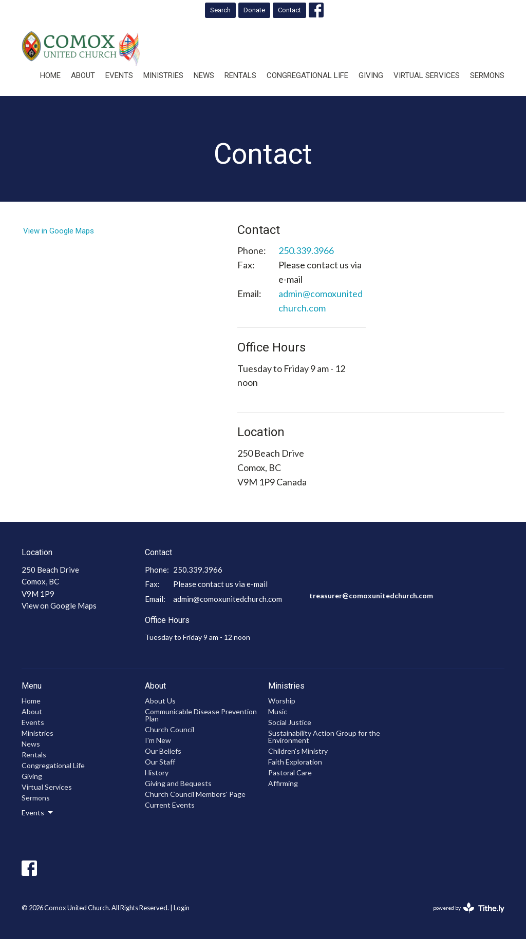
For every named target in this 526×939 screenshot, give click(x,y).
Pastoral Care (290, 772)
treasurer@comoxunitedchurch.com (371, 595)
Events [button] (38, 813)
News (204, 75)
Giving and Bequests (178, 783)
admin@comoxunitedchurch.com (320, 301)
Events (119, 75)
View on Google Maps (59, 605)
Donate (254, 10)
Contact (289, 10)
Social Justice (289, 722)
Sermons (487, 75)
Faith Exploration (295, 761)
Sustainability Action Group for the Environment (324, 737)
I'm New (158, 740)
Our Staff (160, 761)
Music (277, 711)
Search (220, 10)
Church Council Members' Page (195, 794)
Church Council (169, 729)
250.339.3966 (306, 250)
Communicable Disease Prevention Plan (201, 715)
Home (50, 75)
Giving (371, 75)
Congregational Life (307, 75)
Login (182, 908)
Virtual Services (426, 75)
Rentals (240, 75)
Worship (281, 700)
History (156, 772)
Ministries (163, 75)
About (83, 75)
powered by (468, 908)
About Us (160, 700)
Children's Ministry (298, 751)
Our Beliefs (163, 751)
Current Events (170, 804)
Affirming (283, 783)
